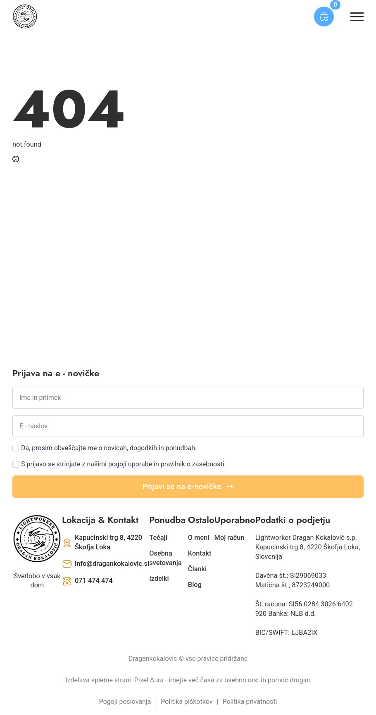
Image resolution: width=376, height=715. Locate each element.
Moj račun (229, 538)
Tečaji (158, 538)
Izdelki (159, 578)
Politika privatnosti (249, 701)
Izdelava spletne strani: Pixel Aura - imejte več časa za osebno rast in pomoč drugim (187, 680)
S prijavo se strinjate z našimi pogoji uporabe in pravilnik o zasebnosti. (123, 464)
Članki (197, 569)
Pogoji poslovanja (125, 701)
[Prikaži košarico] (324, 16)
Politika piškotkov (186, 701)
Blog (195, 585)
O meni (198, 538)
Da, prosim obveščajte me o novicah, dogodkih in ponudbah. (109, 448)
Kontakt (200, 553)
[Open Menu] (357, 16)
